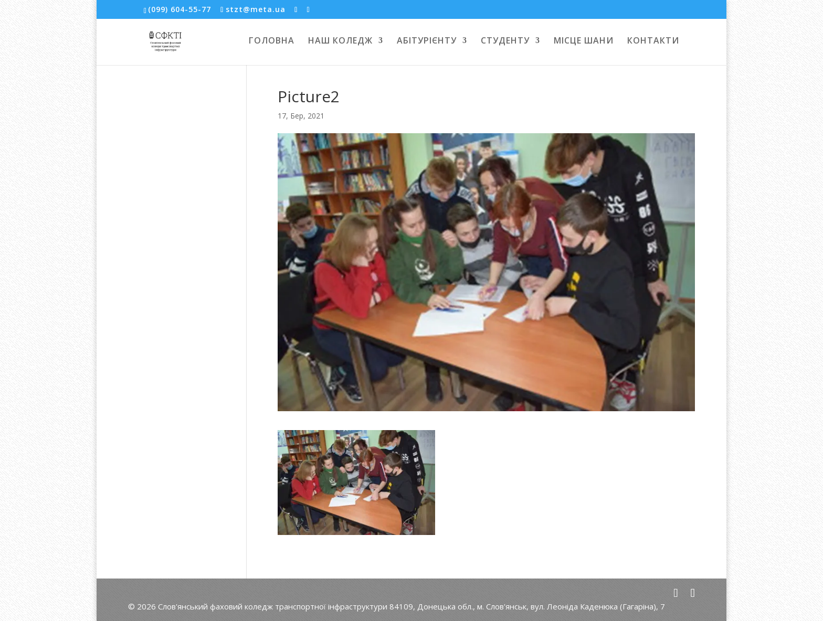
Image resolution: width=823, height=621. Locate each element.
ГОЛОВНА (271, 41)
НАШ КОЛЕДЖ (340, 41)
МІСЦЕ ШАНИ (584, 41)
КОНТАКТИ (653, 41)
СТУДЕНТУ (505, 41)
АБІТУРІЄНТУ (427, 41)
